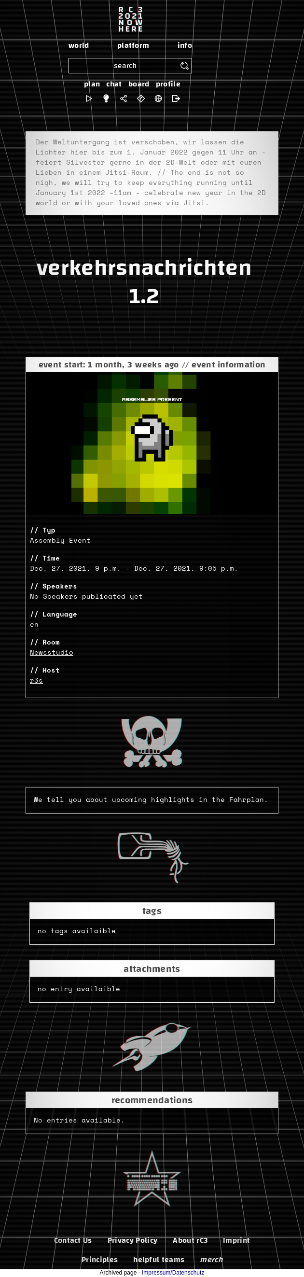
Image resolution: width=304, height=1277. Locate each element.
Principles (100, 1259)
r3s (36, 680)
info (185, 45)
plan (92, 84)
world (79, 45)
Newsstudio (51, 652)
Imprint (236, 1240)
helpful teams (158, 1259)
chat (114, 84)
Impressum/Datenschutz (173, 1272)
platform (133, 45)
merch (211, 1259)
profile (168, 84)
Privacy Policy (132, 1240)
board (139, 84)
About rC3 (190, 1240)
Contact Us (73, 1240)
